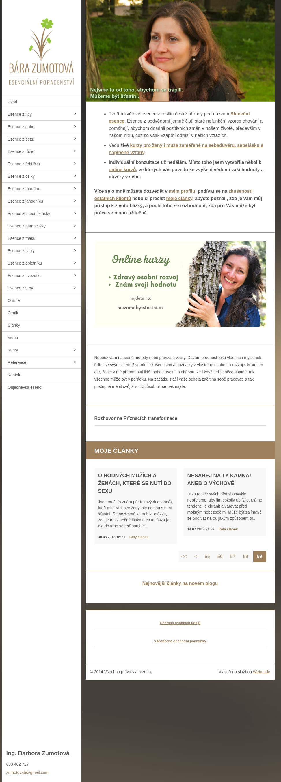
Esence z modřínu (24, 188)
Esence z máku (22, 238)
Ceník (13, 312)
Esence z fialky (21, 250)
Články (14, 325)
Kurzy (13, 350)
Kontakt (14, 375)
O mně (14, 300)
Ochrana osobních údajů (180, 623)
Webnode (261, 671)
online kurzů (122, 169)
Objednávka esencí (25, 387)
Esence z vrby (20, 288)
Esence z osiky (21, 176)
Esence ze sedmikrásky (29, 213)
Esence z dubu (21, 126)
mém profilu (182, 191)
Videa (13, 337)
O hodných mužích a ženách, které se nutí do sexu (135, 483)
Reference (17, 362)
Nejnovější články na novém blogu (180, 583)
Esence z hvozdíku (25, 275)
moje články (179, 198)
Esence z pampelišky (27, 226)
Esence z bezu (21, 139)
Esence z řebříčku (24, 164)
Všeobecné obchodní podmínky (180, 641)
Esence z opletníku (25, 263)
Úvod (12, 102)
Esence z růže (21, 151)
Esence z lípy (20, 114)
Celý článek (138, 537)
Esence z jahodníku (25, 201)
